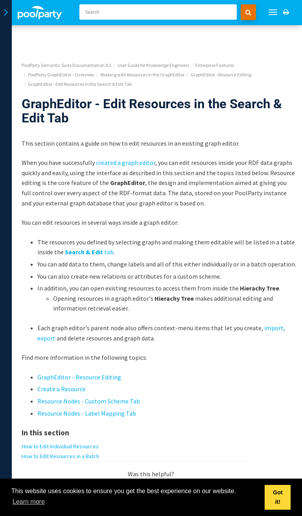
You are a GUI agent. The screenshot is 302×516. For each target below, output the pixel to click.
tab (89, 224)
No (174, 461)
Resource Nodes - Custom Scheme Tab (88, 373)
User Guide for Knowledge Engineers (153, 38)
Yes (128, 461)
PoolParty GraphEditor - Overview (61, 47)
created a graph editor (125, 135)
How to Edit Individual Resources (60, 418)
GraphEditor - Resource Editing (221, 47)
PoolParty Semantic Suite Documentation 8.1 (66, 38)
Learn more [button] (29, 501)
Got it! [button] (278, 497)
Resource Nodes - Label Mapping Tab (86, 385)
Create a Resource (61, 361)
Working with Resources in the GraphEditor (142, 47)
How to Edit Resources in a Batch (60, 428)
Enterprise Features (214, 38)
